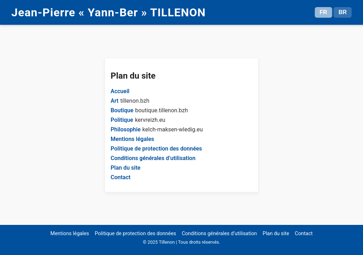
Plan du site (125, 167)
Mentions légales (132, 139)
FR (323, 12)
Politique (122, 120)
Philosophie (126, 129)
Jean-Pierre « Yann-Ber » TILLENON (108, 12)
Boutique (122, 110)
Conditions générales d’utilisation (153, 158)
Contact (120, 177)
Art (114, 100)
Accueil (120, 91)
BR (343, 12)
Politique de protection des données (156, 148)
